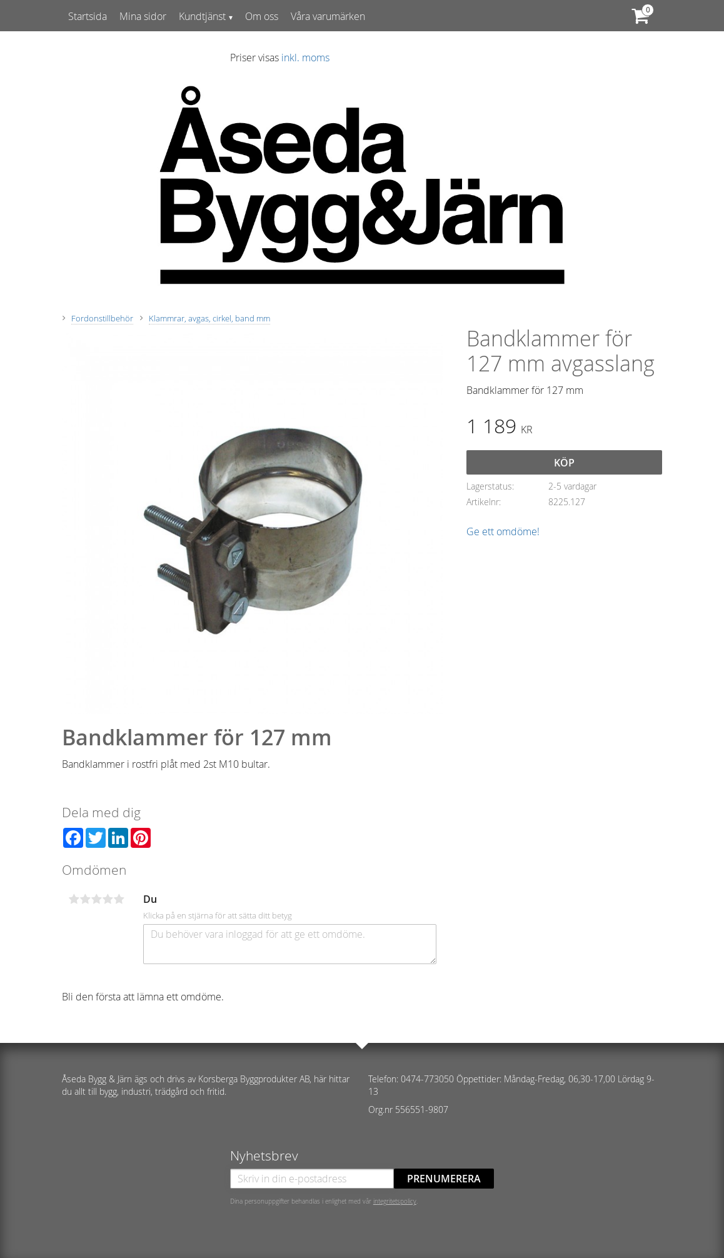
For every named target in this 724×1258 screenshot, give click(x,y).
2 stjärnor (85, 899)
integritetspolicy (394, 1201)
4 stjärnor (107, 899)
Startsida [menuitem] (87, 16)
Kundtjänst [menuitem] (202, 16)
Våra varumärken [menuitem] (328, 16)
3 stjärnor (96, 899)
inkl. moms (305, 57)
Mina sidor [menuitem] (142, 16)
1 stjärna (73, 899)
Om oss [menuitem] (261, 16)
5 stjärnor (118, 899)
